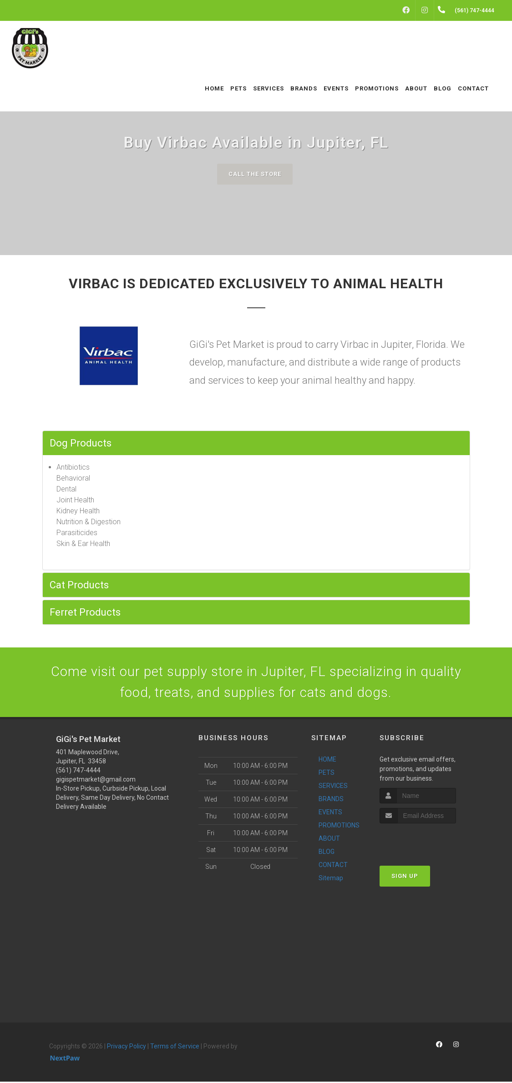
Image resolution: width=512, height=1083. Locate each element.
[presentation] (428, 841)
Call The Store (255, 173)
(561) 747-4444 (78, 771)
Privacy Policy (126, 1047)
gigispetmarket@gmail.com (96, 780)
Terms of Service (174, 1047)
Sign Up (404, 876)
